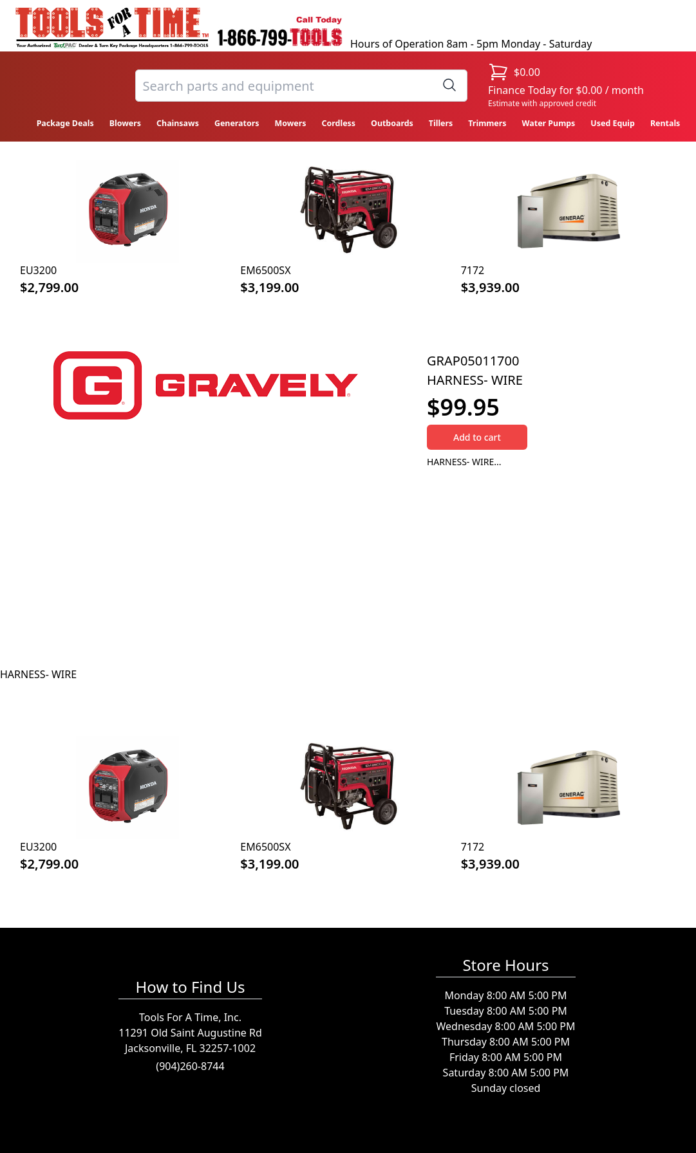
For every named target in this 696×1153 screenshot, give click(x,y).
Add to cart (477, 437)
